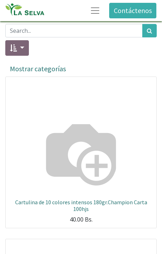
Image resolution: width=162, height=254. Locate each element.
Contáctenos (133, 10)
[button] (17, 48)
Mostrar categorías (38, 68)
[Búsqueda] (149, 30)
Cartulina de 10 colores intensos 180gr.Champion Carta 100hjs (81, 205)
